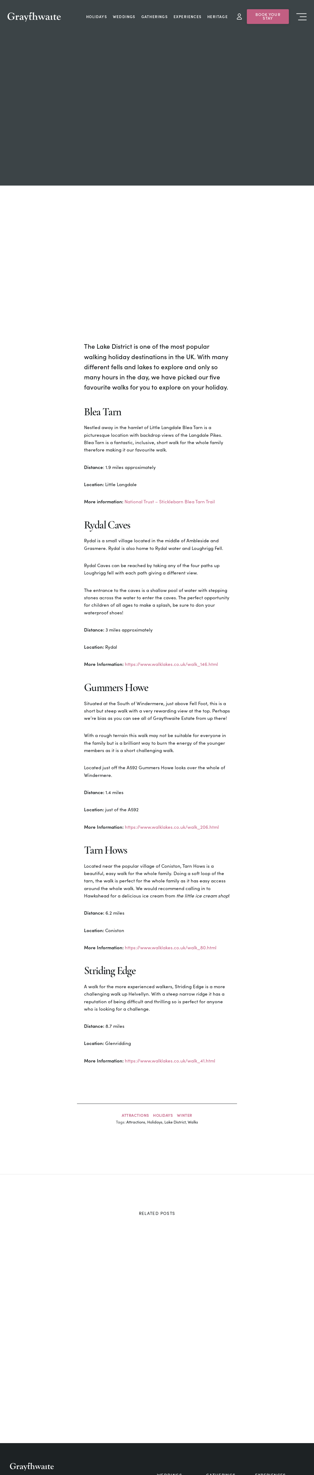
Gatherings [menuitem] (154, 16)
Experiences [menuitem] (187, 16)
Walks (193, 1037)
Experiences (270, 1391)
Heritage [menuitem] (217, 16)
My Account (239, 16)
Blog (163, 1409)
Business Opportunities (122, 1458)
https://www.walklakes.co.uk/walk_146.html (171, 580)
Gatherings (221, 1391)
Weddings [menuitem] (124, 16)
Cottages (169, 1400)
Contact (217, 1409)
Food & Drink (222, 1400)
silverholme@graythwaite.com (60, 1418)
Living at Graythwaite (78, 1458)
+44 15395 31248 (46, 1404)
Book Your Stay (268, 16)
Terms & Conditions (272, 1458)
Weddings (169, 1391)
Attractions (135, 1031)
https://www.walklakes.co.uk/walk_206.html (172, 742)
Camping (266, 1409)
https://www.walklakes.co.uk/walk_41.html (170, 976)
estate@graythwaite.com (55, 1412)
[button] (301, 1458)
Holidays (163, 1031)
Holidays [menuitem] (96, 16)
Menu (301, 16)
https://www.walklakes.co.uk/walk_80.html (170, 863)
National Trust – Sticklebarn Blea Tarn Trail (169, 417)
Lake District (175, 1037)
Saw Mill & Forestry (32, 1458)
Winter (184, 1031)
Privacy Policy (238, 1458)
